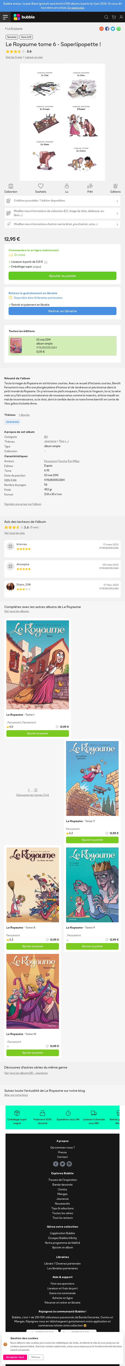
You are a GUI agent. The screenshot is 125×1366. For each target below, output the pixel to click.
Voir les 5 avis (14, 57)
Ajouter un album (62, 1247)
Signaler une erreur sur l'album (22, 504)
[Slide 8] (73, 176)
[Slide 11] (89, 176)
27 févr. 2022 (111, 584)
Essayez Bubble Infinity (62, 1238)
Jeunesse (50, 441)
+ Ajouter (24, 415)
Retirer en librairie (62, 311)
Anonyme (23, 564)
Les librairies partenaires (62, 1268)
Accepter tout (15, 1357)
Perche (62, 461)
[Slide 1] (35, 176)
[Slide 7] (68, 176)
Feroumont (51, 461)
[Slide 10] (84, 176)
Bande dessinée (63, 1184)
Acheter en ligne (62, 1298)
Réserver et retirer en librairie (62, 1302)
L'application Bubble (62, 1233)
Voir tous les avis (14, 533)
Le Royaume (14, 28)
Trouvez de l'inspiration (62, 1180)
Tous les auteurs (62, 1217)
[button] (26, 122)
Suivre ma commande (62, 1293)
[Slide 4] (52, 176)
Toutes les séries (62, 1213)
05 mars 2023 (111, 564)
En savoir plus (76, 7)
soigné (37, 266)
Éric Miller (74, 461)
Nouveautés (62, 1203)
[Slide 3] (46, 176)
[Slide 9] (79, 176)
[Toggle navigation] (5, 17)
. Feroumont (13, 722)
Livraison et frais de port (63, 1288)
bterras (22, 544)
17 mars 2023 (111, 544)
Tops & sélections (62, 1208)
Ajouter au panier (62, 276)
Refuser (36, 1357)
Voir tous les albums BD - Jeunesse (26, 1073)
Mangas (63, 1194)
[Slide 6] (62, 176)
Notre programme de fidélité (62, 1242)
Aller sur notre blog (16, 1095)
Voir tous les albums (16, 611)
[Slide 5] (57, 176)
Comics (62, 1189)
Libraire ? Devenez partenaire (62, 1263)
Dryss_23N (24, 584)
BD (46, 437)
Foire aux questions (62, 1283)
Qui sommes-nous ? (62, 1147)
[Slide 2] (41, 176)
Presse (62, 1152)
